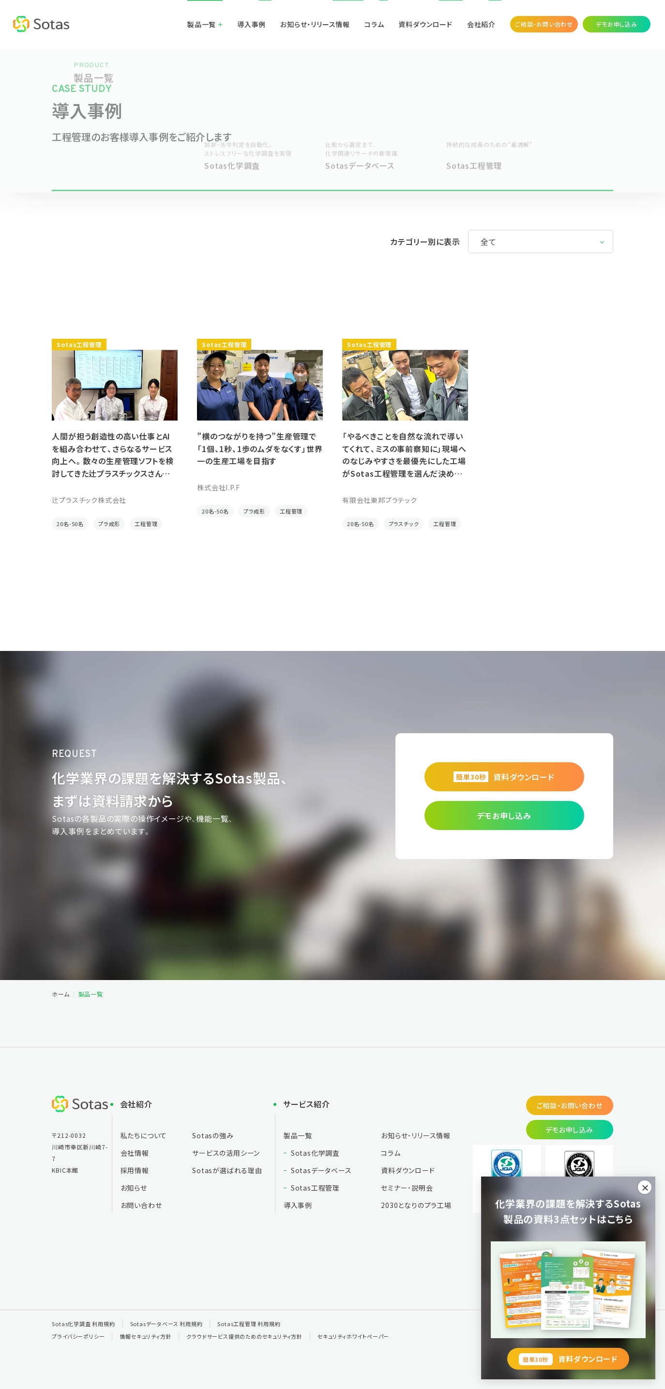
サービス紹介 (306, 1104)
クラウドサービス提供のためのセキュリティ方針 (244, 1336)
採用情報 (135, 1170)
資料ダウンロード (425, 24)
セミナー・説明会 (407, 1188)
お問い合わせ (141, 1205)
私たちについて (144, 1135)
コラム (374, 24)
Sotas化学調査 (315, 1153)
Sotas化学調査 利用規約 (83, 1324)
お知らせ (134, 1188)
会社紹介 (481, 24)
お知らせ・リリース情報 (315, 24)
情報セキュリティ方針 (145, 1336)
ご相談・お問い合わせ (544, 24)
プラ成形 (109, 524)
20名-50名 (70, 524)
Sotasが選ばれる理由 (227, 1170)
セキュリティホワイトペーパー (353, 1336)
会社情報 (135, 1153)
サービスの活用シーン (226, 1153)
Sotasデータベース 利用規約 (166, 1324)
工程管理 (146, 524)
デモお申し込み (616, 24)
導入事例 (251, 24)
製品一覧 (201, 24)
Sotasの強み (212, 1135)
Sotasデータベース (321, 1170)
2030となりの (416, 1205)
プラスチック (404, 524)
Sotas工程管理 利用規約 (248, 1324)
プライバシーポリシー (78, 1336)
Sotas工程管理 (315, 1188)
